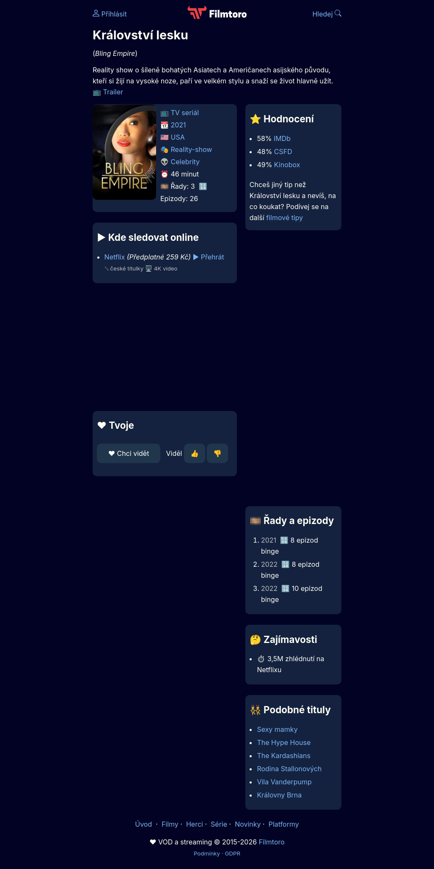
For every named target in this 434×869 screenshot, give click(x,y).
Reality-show (191, 149)
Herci (194, 824)
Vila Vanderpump (284, 782)
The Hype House (283, 742)
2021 (178, 125)
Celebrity (185, 161)
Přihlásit (110, 14)
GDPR (232, 853)
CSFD (283, 151)
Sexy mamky (277, 729)
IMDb (282, 138)
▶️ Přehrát (208, 257)
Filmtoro (272, 842)
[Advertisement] (162, 347)
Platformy (284, 824)
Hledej (326, 14)
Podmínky (207, 853)
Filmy (170, 824)
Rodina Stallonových (289, 768)
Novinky (248, 824)
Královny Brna (279, 795)
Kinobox (287, 164)
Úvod (144, 824)
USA (178, 137)
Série (219, 824)
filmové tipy (284, 217)
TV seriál (185, 112)
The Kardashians (283, 755)
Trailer (113, 92)
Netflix (114, 257)
